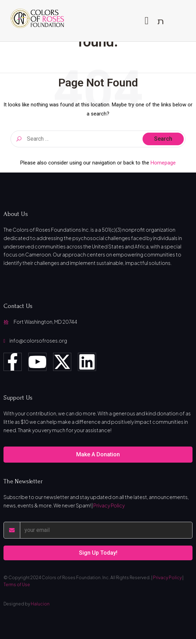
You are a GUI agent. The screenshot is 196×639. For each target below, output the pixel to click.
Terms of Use (16, 584)
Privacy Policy (109, 505)
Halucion (40, 603)
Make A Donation (98, 454)
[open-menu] (146, 20)
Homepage (163, 163)
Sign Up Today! (98, 552)
